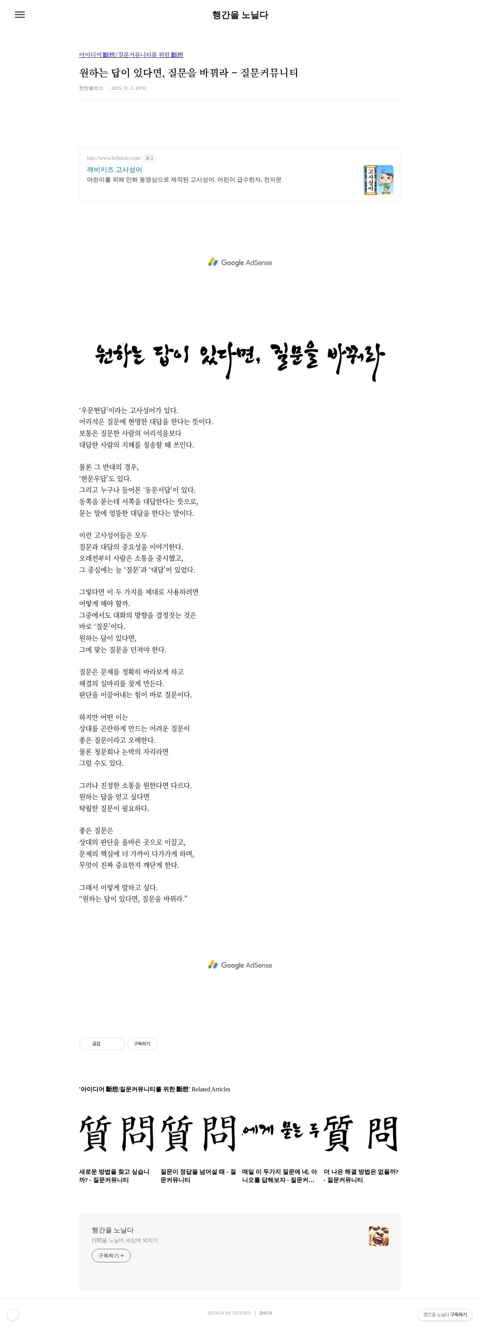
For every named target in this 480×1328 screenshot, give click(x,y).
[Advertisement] (240, 262)
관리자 (265, 1313)
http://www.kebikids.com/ (114, 158)
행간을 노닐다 (240, 15)
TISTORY (241, 1313)
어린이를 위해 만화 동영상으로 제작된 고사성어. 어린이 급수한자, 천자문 (184, 179)
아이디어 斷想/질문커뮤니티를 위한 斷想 (131, 55)
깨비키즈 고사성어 (115, 169)
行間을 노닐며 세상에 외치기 (125, 1240)
